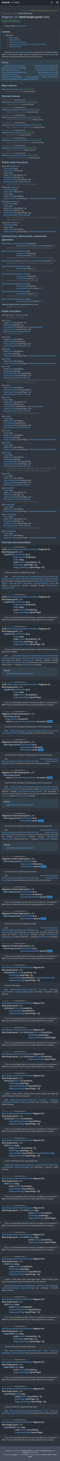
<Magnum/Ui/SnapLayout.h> (43, 10)
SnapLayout (50, 54)
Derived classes (15, 39)
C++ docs (15, 2)
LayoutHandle (22, 278)
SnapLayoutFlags (11, 179)
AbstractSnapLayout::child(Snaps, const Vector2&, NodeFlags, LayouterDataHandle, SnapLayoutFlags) (30, 1286)
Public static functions (17, 42)
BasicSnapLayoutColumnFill (46, 68)
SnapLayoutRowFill (30, 79)
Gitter (49, 1455)
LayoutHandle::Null (34, 327)
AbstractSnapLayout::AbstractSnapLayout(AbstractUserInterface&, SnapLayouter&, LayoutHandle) (30, 877)
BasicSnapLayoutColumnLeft (46, 65)
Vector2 (11, 175)
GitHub (44, 1455)
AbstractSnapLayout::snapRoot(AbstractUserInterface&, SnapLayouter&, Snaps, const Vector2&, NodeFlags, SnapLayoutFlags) (30, 577)
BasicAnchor (26, 245)
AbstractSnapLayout (20, 52)
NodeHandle (21, 255)
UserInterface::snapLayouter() (14, 662)
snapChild (10, 488)
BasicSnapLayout (11, 182)
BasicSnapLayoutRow (10, 70)
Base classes (14, 37)
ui (6, 315)
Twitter (30, 1456)
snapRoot (14, 166)
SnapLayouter (20, 26)
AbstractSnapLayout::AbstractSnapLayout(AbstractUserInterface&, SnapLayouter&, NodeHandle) (30, 761)
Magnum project (27, 1451)
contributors (26, 1453)
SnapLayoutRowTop (49, 77)
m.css (26, 1455)
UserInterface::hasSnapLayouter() (19, 673)
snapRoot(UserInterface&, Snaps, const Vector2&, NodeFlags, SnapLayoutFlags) (30, 582)
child (8, 320)
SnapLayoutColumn (10, 74)
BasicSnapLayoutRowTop (47, 70)
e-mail (54, 1455)
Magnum (5, 2)
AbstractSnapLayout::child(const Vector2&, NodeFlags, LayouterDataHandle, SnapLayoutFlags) (30, 1101)
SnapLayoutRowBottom (12, 79)
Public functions (15, 46)
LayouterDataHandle (24, 288)
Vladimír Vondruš (46, 1451)
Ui (16, 17)
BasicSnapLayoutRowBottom (14, 72)
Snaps (6, 173)
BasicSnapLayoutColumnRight (14, 68)
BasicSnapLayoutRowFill (48, 72)
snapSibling (10, 514)
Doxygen (14, 1455)
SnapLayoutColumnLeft (48, 74)
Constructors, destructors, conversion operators (27, 44)
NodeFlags (8, 177)
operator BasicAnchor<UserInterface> (17, 304)
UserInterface (25, 13)
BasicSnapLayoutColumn (15, 65)
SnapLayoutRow (31, 77)
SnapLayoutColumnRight (12, 77)
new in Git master (11, 20)
